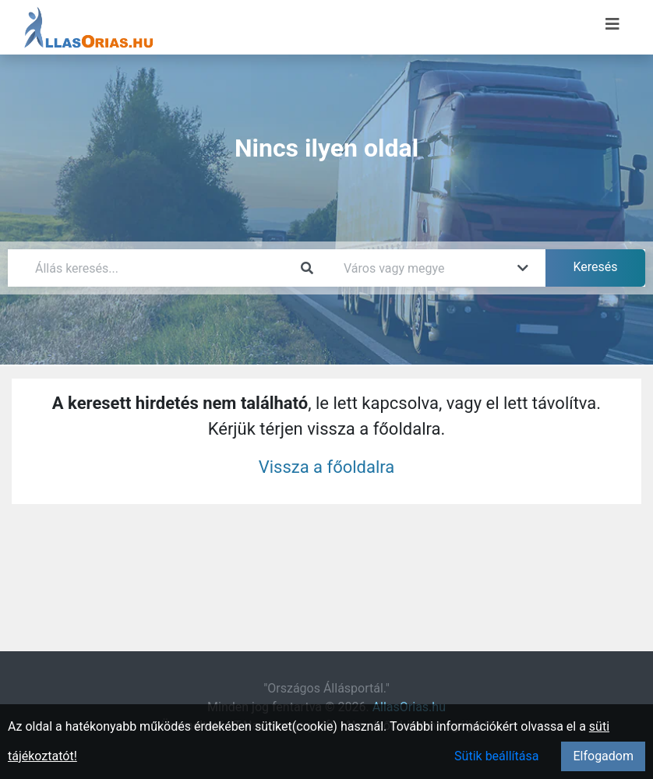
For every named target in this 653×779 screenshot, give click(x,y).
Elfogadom (603, 756)
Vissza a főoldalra (327, 467)
